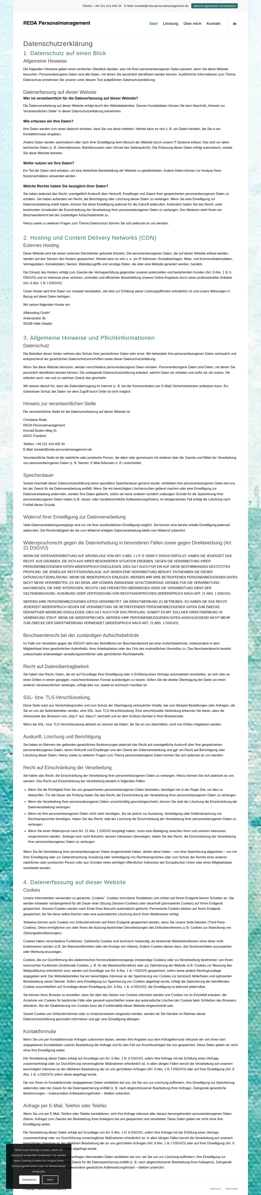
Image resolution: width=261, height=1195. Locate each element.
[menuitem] (153, 24)
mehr (50, 1179)
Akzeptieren (29, 1179)
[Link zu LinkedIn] (235, 23)
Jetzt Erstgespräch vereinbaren (214, 6)
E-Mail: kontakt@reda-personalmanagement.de (156, 6)
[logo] (57, 24)
